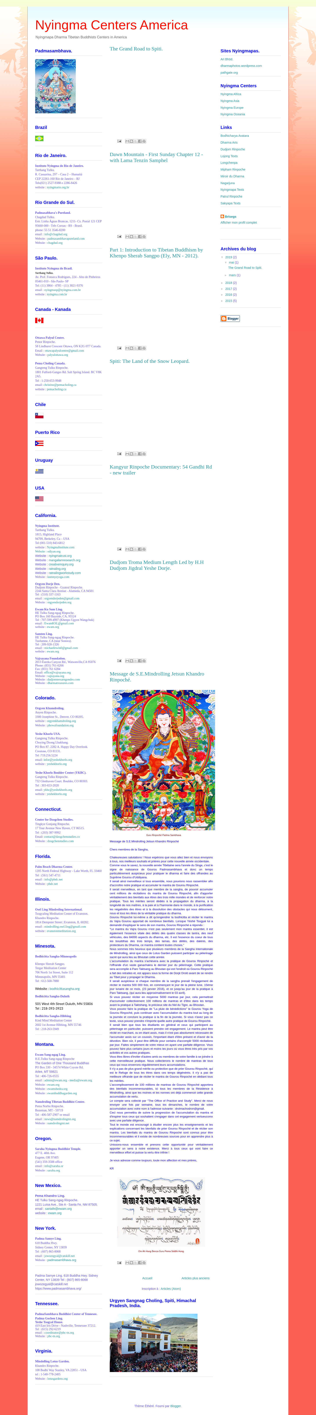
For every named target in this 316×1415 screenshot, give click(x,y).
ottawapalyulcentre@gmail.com (64, 350)
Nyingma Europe (232, 107)
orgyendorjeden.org (59, 602)
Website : (41, 551)
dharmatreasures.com (60, 683)
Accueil (147, 1278)
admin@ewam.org (55, 1080)
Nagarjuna (228, 183)
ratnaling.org (57, 568)
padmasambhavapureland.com (66, 238)
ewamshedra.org (57, 1089)
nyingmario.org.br (58, 187)
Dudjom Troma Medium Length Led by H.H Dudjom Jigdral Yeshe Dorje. (157, 565)
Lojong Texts (229, 156)
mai (232, 262)
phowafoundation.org (60, 725)
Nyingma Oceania (233, 114)
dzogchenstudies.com (60, 841)
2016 (229, 294)
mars (233, 275)
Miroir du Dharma (232, 176)
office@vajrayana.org (57, 672)
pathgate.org (229, 72)
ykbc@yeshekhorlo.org (58, 789)
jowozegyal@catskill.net (59, 1256)
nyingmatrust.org (60, 556)
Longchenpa (229, 162)
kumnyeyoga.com (58, 577)
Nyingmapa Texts (232, 189)
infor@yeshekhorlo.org (58, 759)
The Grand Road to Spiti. (136, 49)
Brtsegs (230, 216)
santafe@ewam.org (58, 1208)
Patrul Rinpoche (231, 196)
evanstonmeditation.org (61, 931)
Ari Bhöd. (227, 59)
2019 (229, 257)
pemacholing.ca (56, 389)
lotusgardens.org (57, 1378)
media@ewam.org (81, 1080)
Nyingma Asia (230, 101)
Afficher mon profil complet (239, 222)
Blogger (175, 1406)
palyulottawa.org (57, 354)
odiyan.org (54, 551)
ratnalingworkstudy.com (65, 573)
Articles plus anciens (195, 1278)
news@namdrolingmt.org (60, 1119)
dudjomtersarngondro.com (63, 679)
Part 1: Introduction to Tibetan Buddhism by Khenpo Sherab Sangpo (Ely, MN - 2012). (156, 252)
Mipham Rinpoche (233, 169)
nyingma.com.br (57, 294)
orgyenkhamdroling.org (61, 721)
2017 (229, 288)
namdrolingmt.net (58, 1123)
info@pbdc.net (53, 879)
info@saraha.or (53, 1166)
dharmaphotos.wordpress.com (241, 66)
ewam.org (53, 627)
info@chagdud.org (55, 234)
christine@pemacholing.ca (60, 385)
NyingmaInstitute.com (61, 547)
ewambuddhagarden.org (62, 1093)
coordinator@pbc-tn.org (59, 1332)
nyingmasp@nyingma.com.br (62, 290)
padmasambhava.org (61, 1260)
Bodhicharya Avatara (235, 135)
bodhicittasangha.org (65, 989)
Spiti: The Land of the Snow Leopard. (150, 361)
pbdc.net (52, 884)
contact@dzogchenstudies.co (62, 836)
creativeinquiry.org (61, 564)
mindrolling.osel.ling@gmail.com (65, 926)
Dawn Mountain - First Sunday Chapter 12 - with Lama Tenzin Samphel (156, 157)
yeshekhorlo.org (57, 764)
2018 (229, 283)
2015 (229, 301)
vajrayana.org (55, 676)
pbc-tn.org (53, 1336)
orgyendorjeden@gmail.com (61, 598)
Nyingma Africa (231, 94)
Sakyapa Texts (231, 203)
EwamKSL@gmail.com (59, 623)
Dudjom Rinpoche (233, 149)
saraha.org (53, 1170)
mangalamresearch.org (64, 560)
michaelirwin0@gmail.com (61, 648)
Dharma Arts (229, 142)
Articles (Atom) (171, 1288)
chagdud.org (55, 242)
